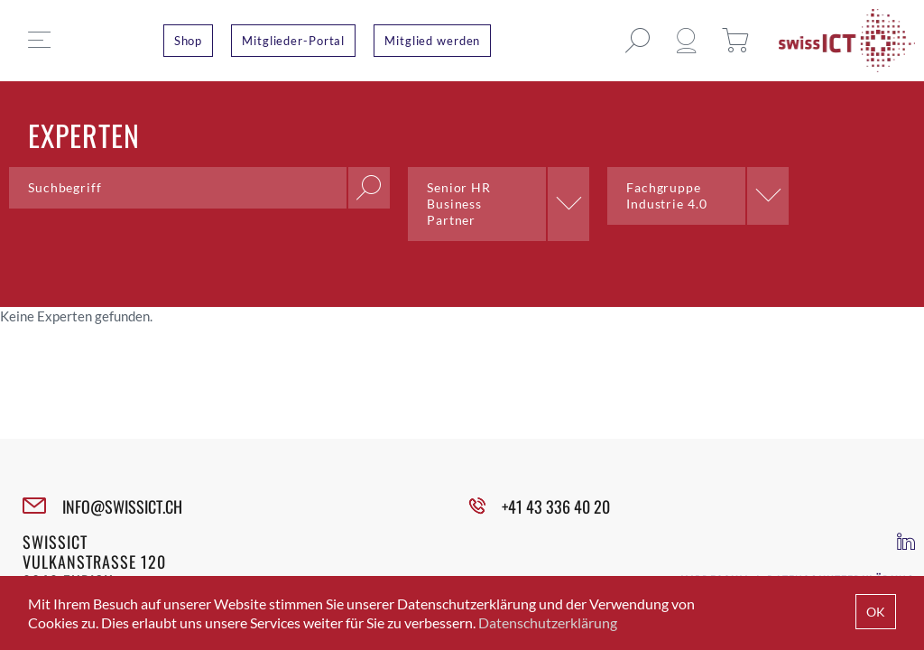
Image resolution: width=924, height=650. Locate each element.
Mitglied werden (432, 40)
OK (875, 611)
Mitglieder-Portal (293, 40)
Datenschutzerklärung (547, 622)
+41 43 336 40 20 (556, 506)
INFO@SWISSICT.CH (122, 506)
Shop (188, 40)
